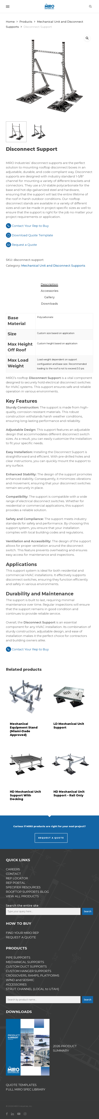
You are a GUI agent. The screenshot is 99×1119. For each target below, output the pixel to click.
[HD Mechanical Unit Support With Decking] (27, 764)
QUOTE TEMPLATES (21, 1085)
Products (25, 21)
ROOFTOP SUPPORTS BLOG (27, 892)
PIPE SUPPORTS (18, 957)
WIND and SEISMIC (20, 980)
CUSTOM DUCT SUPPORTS (26, 966)
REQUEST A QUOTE (51, 838)
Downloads (49, 303)
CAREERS (13, 869)
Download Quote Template (32, 235)
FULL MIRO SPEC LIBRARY (25, 1089)
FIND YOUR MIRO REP (22, 933)
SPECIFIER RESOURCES (23, 887)
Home (10, 21)
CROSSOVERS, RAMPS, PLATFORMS (32, 975)
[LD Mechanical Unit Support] (70, 696)
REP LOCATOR (17, 878)
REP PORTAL (15, 883)
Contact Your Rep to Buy (27, 226)
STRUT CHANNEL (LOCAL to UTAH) (32, 989)
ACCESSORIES (16, 984)
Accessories (49, 291)
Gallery (49, 297)
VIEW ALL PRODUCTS (22, 896)
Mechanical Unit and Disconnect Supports (53, 265)
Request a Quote (21, 245)
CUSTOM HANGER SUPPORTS (28, 971)
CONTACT (13, 874)
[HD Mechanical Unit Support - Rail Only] (70, 764)
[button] (7, 6)
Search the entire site (22, 905)
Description (49, 284)
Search (87, 911)
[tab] (49, 284)
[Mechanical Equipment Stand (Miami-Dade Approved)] (27, 696)
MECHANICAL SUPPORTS (25, 962)
